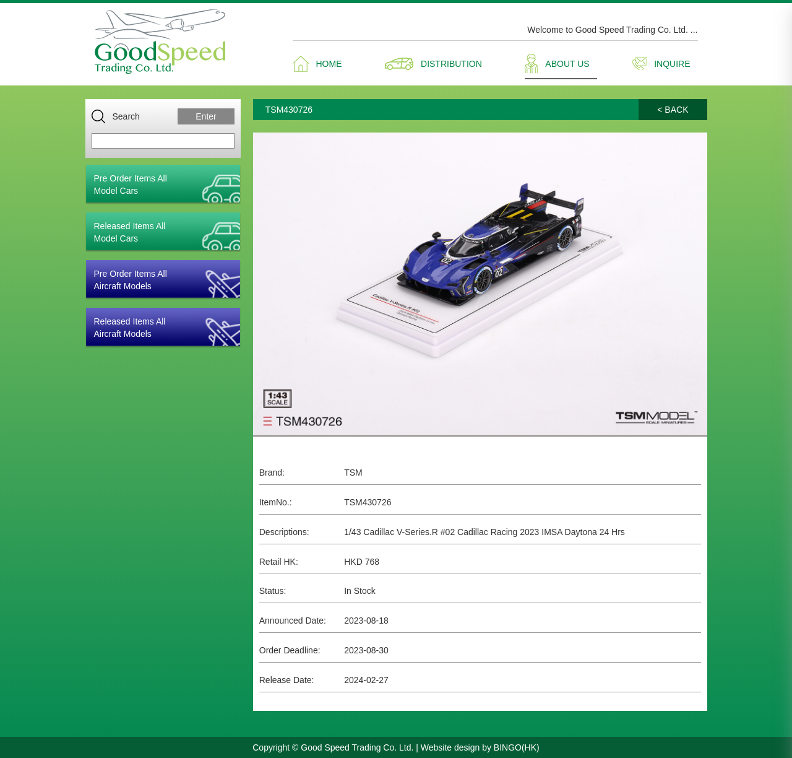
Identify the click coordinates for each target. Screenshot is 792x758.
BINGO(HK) (517, 747)
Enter (206, 116)
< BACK (672, 110)
